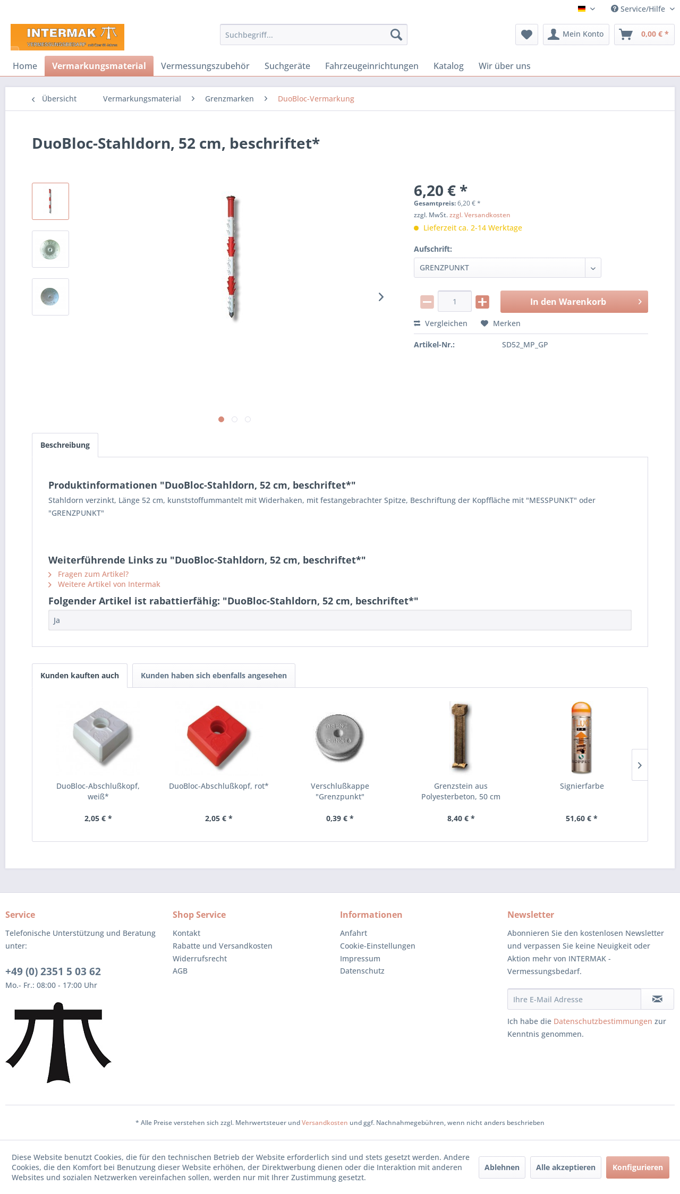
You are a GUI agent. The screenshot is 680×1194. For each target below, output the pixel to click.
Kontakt (186, 933)
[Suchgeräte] (287, 66)
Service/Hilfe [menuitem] (639, 9)
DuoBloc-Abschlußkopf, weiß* (98, 791)
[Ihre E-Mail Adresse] (574, 999)
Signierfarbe (582, 786)
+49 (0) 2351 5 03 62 (53, 971)
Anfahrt (353, 933)
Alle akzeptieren (566, 1167)
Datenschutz (362, 971)
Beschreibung (65, 445)
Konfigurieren (638, 1167)
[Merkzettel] (526, 34)
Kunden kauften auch (79, 675)
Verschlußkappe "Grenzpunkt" (340, 791)
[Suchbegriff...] (313, 34)
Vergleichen (441, 323)
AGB (180, 971)
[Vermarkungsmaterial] (99, 66)
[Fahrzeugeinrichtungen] (372, 66)
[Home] (25, 66)
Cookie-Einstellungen (377, 946)
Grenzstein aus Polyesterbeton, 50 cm (460, 791)
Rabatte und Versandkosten (223, 946)
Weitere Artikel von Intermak (104, 584)
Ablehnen (502, 1167)
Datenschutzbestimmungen (603, 1021)
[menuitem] (313, 34)
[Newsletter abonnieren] (657, 999)
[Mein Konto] (576, 34)
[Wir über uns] (504, 66)
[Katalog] (448, 66)
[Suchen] (396, 34)
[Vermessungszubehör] (205, 66)
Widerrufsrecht (200, 958)
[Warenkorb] (644, 34)
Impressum (360, 958)
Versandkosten (325, 1122)
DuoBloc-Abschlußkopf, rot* (219, 786)
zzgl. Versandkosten (480, 214)
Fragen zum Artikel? (88, 574)
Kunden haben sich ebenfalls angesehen (214, 675)
